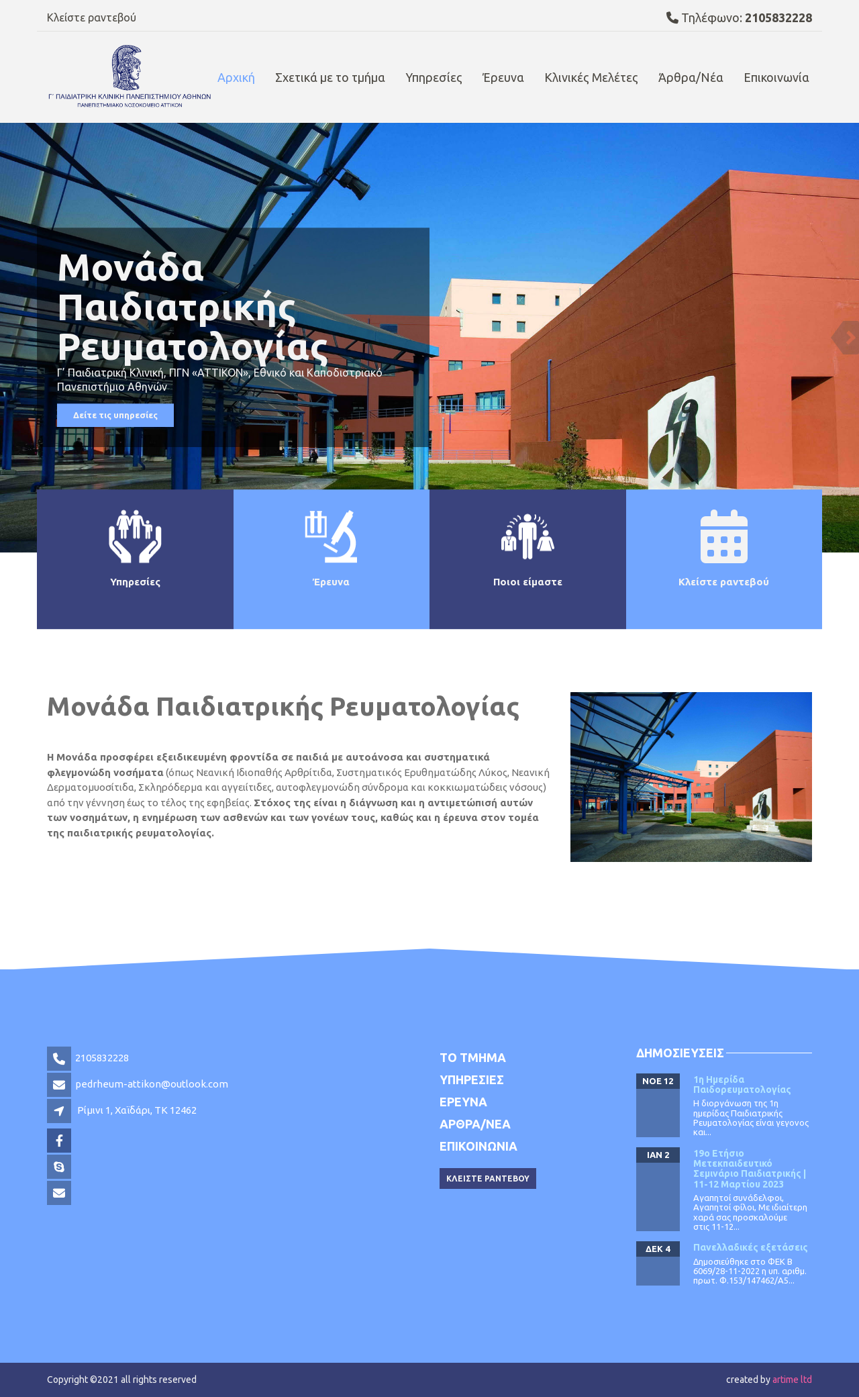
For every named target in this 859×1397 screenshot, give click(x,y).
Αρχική (236, 77)
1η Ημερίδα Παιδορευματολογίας (742, 1084)
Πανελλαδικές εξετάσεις (750, 1247)
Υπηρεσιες (472, 1079)
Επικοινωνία (776, 77)
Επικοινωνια (478, 1146)
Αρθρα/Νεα (475, 1123)
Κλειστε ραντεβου (487, 1178)
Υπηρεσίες (433, 77)
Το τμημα (473, 1057)
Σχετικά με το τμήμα (330, 77)
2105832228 (102, 1057)
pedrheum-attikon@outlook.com (151, 1084)
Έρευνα (503, 77)
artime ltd (792, 1379)
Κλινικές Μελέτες (591, 77)
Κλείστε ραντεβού (91, 17)
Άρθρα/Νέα (690, 77)
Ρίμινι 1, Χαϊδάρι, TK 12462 (137, 1110)
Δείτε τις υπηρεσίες (115, 415)
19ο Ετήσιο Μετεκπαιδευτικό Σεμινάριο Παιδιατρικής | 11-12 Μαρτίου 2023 (749, 1169)
